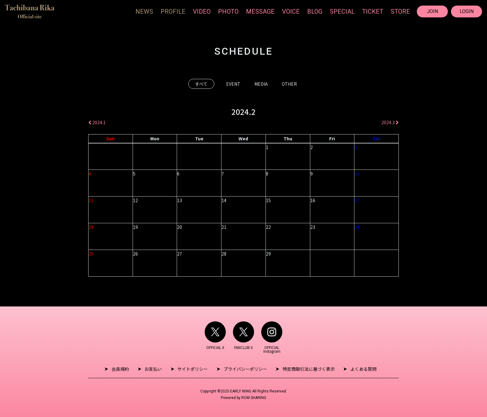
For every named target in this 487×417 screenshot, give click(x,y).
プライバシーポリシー (244, 369)
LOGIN (467, 11)
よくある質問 (359, 369)
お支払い (155, 369)
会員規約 (124, 369)
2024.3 (390, 122)
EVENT (233, 84)
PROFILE (173, 11)
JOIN (432, 11)
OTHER (289, 84)
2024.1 (97, 122)
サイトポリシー (193, 369)
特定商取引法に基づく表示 (306, 369)
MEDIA (261, 84)
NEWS (144, 11)
